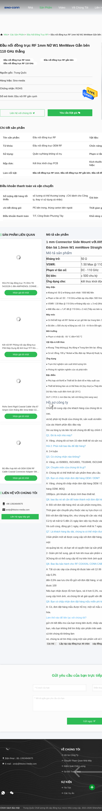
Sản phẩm (45, 7)
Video (62, 7)
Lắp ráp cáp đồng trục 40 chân (74, 644)
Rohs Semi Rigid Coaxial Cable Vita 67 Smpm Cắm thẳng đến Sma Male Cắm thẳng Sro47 (20, 409)
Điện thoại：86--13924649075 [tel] (17, 758)
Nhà (30, 7)
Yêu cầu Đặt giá (70, 113)
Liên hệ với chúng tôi (22, 113)
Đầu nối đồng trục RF (37, 34)
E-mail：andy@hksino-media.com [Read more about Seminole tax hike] (19, 764)
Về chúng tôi (80, 7)
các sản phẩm (17, 34)
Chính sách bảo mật (10, 808)
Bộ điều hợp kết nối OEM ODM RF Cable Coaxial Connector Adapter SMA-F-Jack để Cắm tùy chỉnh (20, 471)
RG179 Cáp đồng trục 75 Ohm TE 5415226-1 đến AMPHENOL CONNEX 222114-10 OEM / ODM (20, 286)
